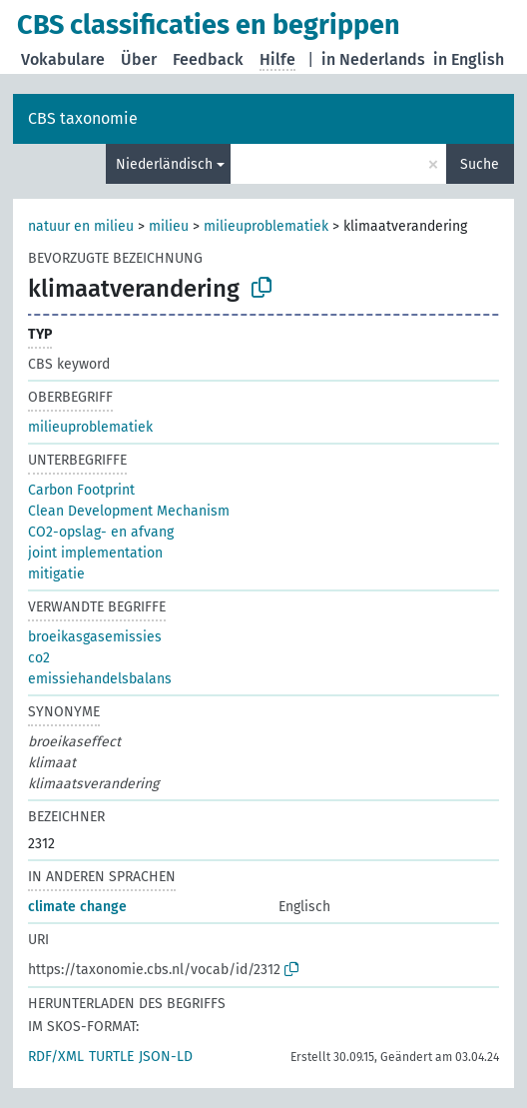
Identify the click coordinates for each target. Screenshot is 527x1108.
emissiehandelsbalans (100, 678)
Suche (479, 164)
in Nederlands (373, 59)
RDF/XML (56, 1056)
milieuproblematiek (266, 226)
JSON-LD (166, 1056)
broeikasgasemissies (95, 636)
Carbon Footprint (81, 490)
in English (468, 59)
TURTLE (111, 1056)
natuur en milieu (81, 226)
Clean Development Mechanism (129, 511)
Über (139, 59)
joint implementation (95, 553)
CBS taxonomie (83, 118)
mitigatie (56, 573)
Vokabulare (63, 59)
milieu (169, 226)
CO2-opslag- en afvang (101, 532)
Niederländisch (164, 164)
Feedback (208, 59)
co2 (39, 657)
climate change (77, 906)
